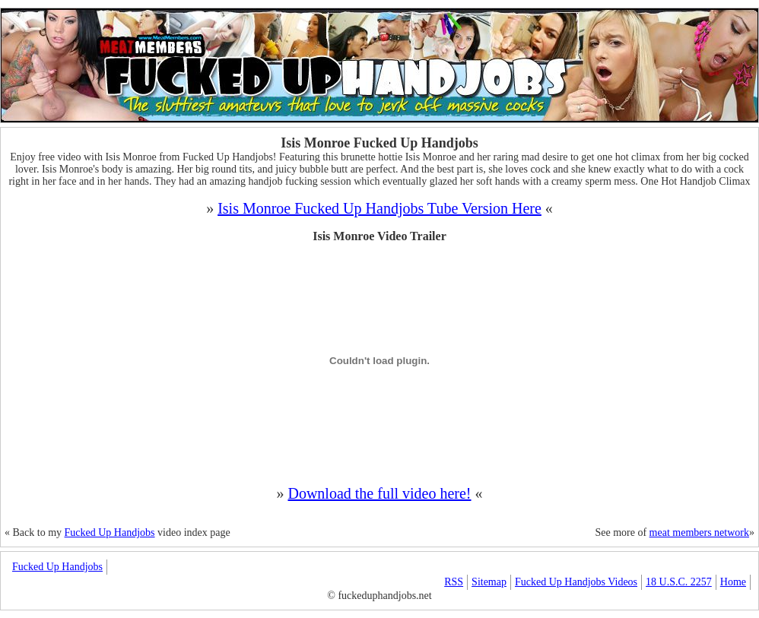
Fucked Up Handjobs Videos (576, 582)
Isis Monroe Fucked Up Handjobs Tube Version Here (379, 208)
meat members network (699, 532)
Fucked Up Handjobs (110, 532)
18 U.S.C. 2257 (679, 582)
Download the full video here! (379, 493)
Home (733, 582)
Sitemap (489, 582)
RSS (453, 582)
